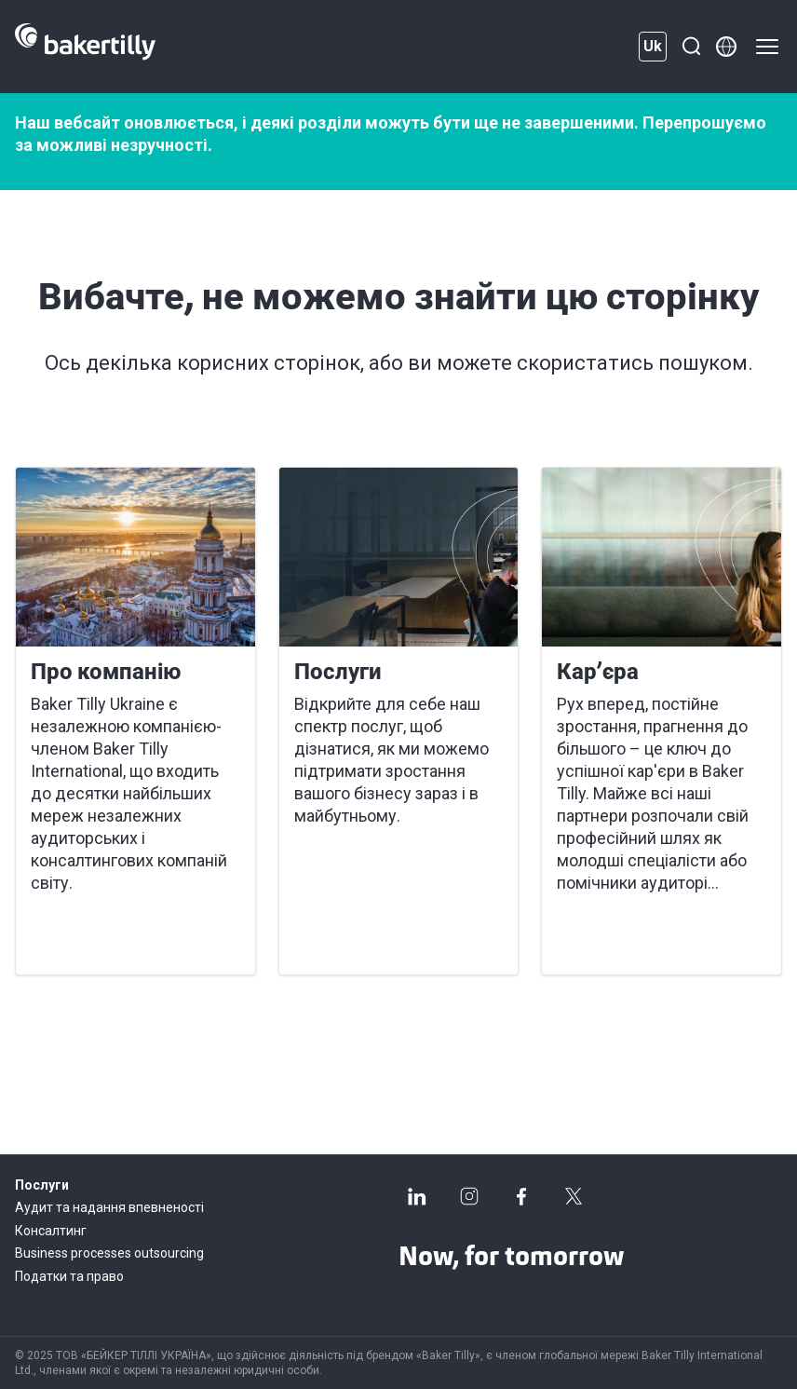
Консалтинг (51, 1230)
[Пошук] (691, 46)
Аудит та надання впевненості (109, 1207)
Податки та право (69, 1276)
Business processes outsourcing (109, 1253)
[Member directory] (726, 46)
